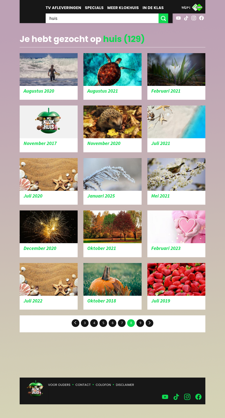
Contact (83, 385)
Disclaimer (125, 385)
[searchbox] (104, 18)
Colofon (103, 385)
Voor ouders (59, 385)
